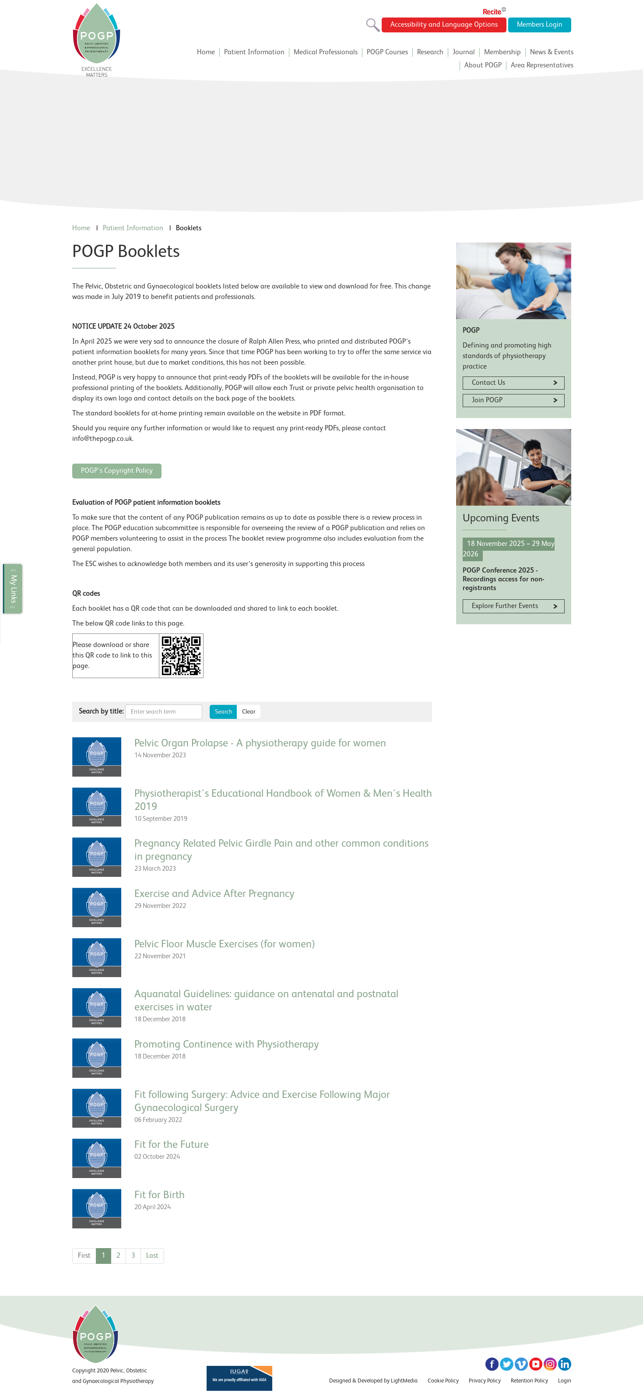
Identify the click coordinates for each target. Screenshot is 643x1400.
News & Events (551, 52)
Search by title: (101, 711)
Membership (502, 52)
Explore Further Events (505, 606)
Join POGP (487, 400)
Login (564, 1381)
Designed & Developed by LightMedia (373, 1381)
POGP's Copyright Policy (117, 471)
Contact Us (488, 383)
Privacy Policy (485, 1381)
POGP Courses (387, 52)
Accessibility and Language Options (444, 24)
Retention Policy (529, 1381)
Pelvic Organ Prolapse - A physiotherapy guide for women (260, 744)
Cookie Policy (443, 1381)
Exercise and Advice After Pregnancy (214, 894)
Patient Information (254, 52)
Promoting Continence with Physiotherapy (226, 1045)
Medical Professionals (326, 52)
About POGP (483, 65)
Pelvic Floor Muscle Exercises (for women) (224, 944)
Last (152, 1255)
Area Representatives (542, 65)
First (84, 1255)
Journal (464, 52)
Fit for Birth (159, 1195)
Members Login (539, 24)
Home (206, 52)
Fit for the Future (171, 1145)
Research (430, 52)
